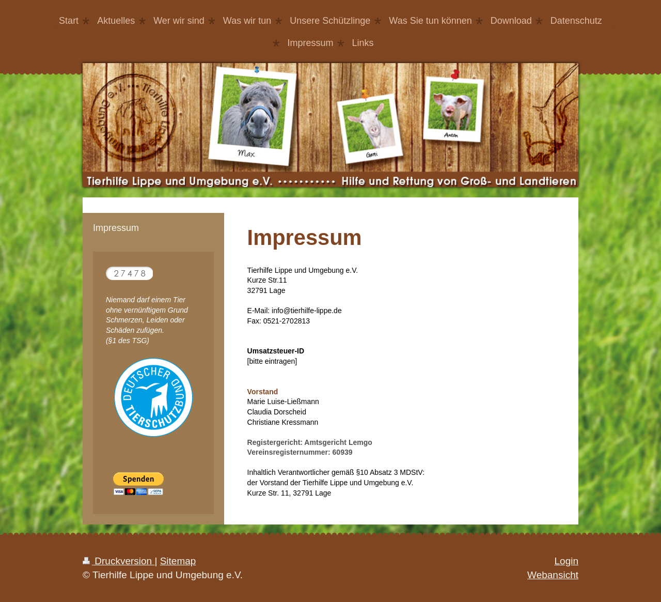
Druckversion (118, 560)
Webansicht (552, 574)
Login (567, 560)
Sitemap (178, 560)
